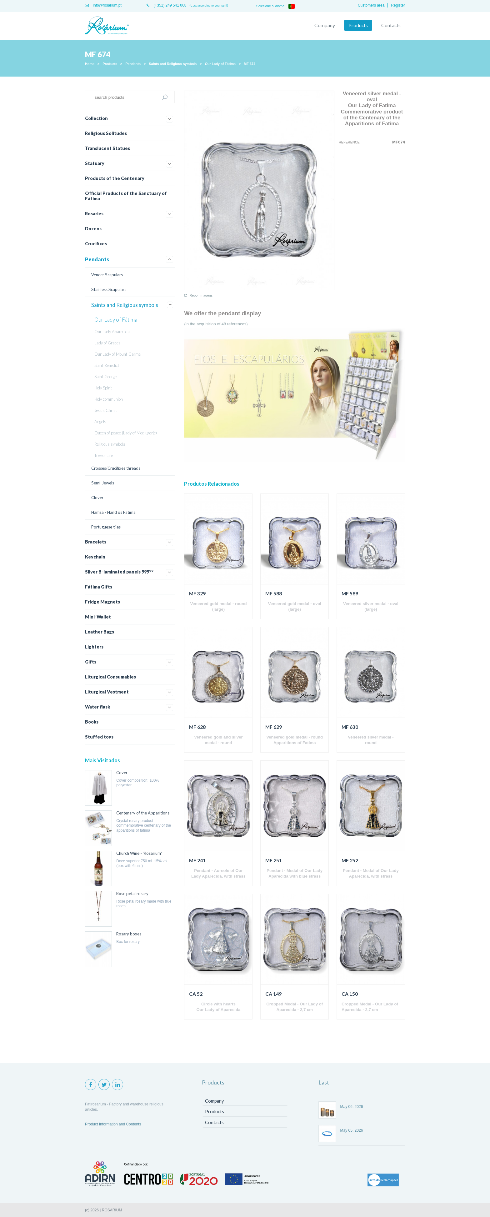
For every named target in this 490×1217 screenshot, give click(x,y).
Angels (100, 421)
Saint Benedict (106, 365)
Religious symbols (109, 444)
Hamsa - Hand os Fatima (113, 512)
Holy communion (108, 399)
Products (358, 25)
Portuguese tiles (106, 526)
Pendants (133, 64)
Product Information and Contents (113, 1124)
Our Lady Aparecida (112, 331)
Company (324, 25)
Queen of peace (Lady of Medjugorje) (125, 432)
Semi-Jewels (102, 482)
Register (398, 5)
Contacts (391, 25)
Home (89, 64)
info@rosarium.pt (103, 5)
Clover (97, 497)
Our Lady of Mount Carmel (118, 354)
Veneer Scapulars (107, 274)
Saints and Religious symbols (173, 64)
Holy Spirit (103, 387)
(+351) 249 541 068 (166, 5)
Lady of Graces (107, 342)
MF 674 (249, 64)
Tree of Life (103, 455)
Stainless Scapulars (108, 289)
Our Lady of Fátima (220, 64)
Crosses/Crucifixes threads (115, 468)
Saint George (105, 376)
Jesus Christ (105, 410)
